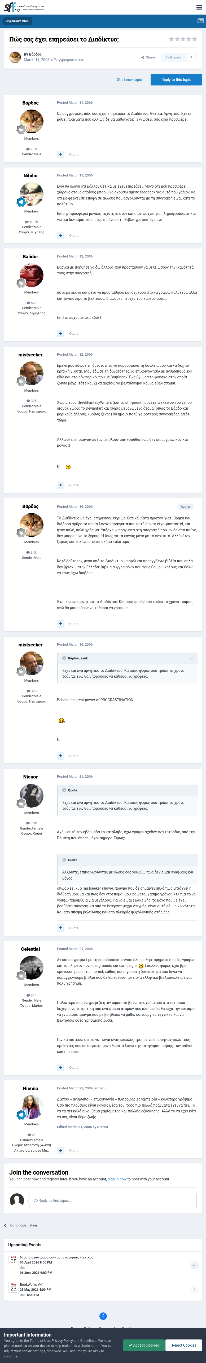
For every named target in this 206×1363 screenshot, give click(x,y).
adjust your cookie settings (24, 1351)
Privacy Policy (62, 1341)
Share (148, 57)
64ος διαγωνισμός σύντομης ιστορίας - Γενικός (56, 1257)
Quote (73, 155)
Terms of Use (40, 1341)
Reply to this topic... (52, 1200)
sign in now (117, 1179)
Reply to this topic (176, 80)
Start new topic (129, 80)
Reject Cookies (183, 1345)
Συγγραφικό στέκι (69, 60)
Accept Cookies (144, 1345)
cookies (21, 1346)
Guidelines (88, 1341)
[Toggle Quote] (64, 658)
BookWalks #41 (32, 1285)
